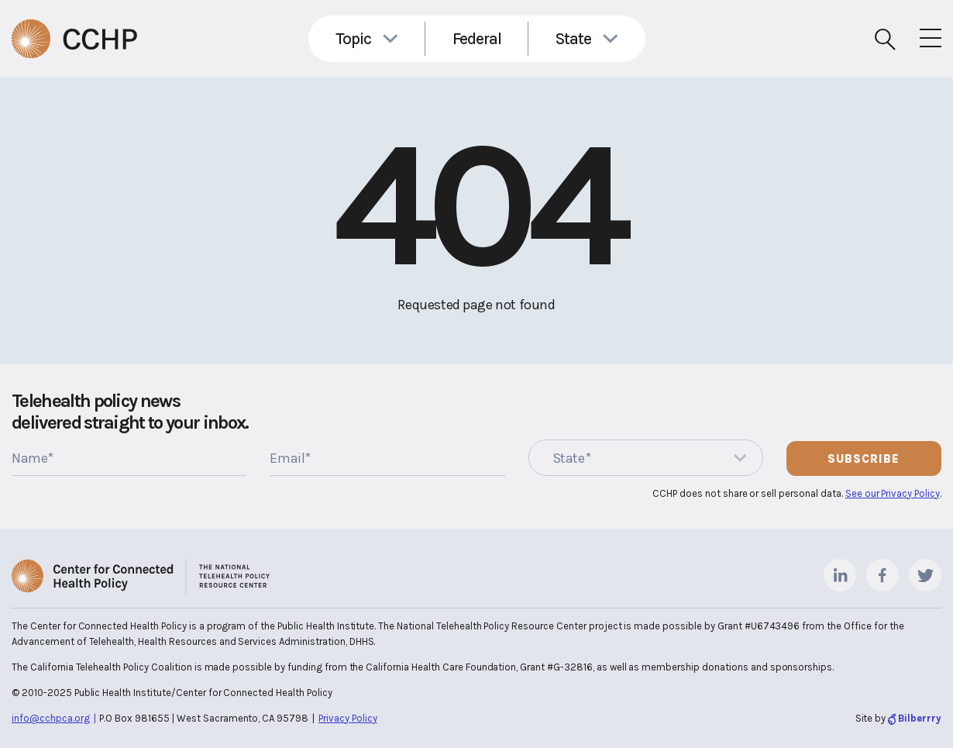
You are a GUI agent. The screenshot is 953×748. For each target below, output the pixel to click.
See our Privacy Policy (892, 493)
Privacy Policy (347, 718)
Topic (353, 38)
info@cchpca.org (51, 718)
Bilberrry (919, 718)
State (573, 38)
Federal (476, 38)
